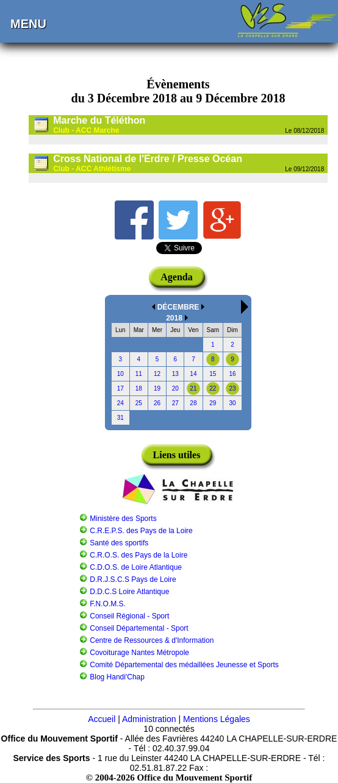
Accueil (101, 719)
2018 (174, 318)
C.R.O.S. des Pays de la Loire (138, 555)
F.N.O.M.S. (108, 604)
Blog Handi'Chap (117, 677)
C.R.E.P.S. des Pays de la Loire (141, 530)
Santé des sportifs (119, 543)
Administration (149, 719)
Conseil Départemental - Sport (139, 628)
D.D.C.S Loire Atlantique (129, 591)
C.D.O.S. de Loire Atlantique (136, 567)
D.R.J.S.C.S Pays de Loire (133, 579)
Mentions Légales (216, 719)
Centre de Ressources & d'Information (152, 640)
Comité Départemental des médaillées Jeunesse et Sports (184, 665)
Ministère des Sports (123, 518)
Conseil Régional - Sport (129, 616)
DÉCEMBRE (178, 307)
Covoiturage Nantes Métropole (139, 652)
